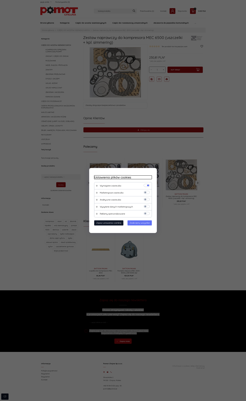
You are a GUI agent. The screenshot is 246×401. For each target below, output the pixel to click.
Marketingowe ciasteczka (111, 192)
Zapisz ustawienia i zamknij (108, 223)
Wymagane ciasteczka (110, 185)
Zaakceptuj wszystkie (140, 223)
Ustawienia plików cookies (112, 177)
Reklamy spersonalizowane (112, 214)
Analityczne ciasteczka (110, 199)
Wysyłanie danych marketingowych (116, 207)
